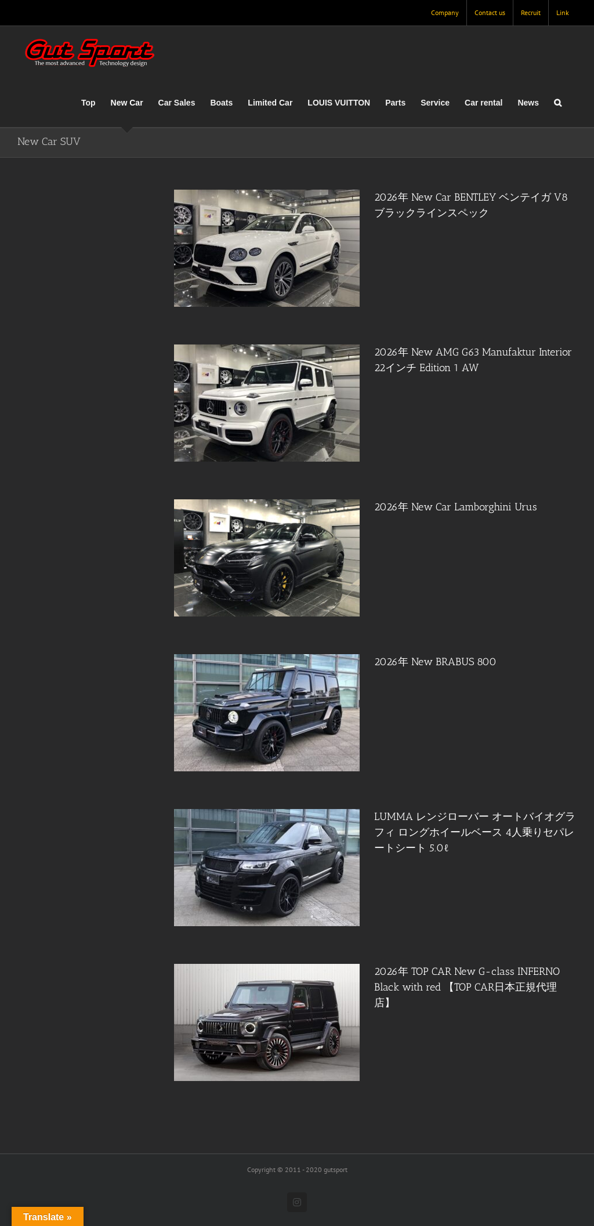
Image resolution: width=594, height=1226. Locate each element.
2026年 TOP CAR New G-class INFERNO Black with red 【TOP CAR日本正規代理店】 (467, 987)
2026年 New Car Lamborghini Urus (455, 506)
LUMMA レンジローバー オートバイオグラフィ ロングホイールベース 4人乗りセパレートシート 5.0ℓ (474, 832)
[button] (558, 102)
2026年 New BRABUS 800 (435, 661)
